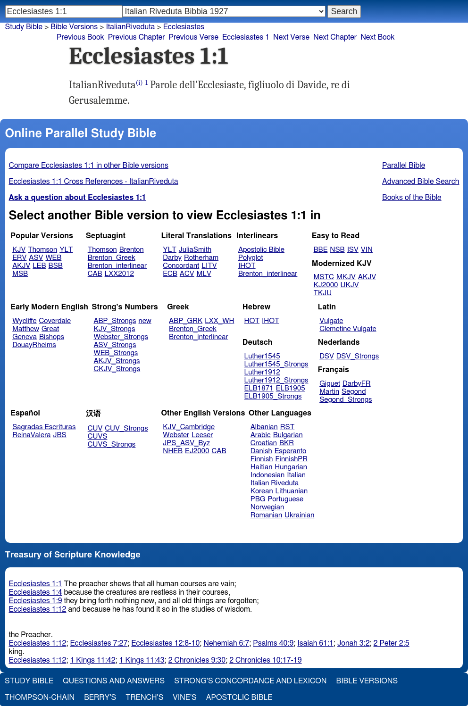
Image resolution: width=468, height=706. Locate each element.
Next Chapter (335, 37)
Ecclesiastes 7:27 (98, 643)
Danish (261, 451)
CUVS (98, 436)
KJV (18, 249)
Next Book (377, 37)
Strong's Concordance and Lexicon (250, 681)
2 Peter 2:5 (392, 643)
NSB (337, 249)
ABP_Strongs (114, 320)
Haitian (262, 467)
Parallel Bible (403, 165)
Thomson (42, 249)
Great (50, 328)
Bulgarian (288, 435)
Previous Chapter (136, 37)
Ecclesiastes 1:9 (35, 601)
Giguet (329, 383)
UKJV (350, 285)
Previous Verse (193, 37)
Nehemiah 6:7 (226, 643)
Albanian (264, 427)
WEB (53, 257)
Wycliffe (24, 320)
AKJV (21, 265)
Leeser (202, 435)
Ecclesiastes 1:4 (35, 592)
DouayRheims (34, 345)
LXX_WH (219, 320)
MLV (203, 273)
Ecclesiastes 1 (245, 37)
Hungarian (291, 467)
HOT (251, 320)
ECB (170, 273)
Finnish (262, 459)
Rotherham (201, 257)
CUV (95, 428)
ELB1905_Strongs (273, 396)
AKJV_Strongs (116, 361)
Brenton (131, 249)
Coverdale (55, 320)
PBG (258, 499)
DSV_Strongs (357, 356)
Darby (172, 257)
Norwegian (267, 507)
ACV (187, 273)
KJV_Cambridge (189, 427)
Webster (176, 435)
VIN (367, 249)
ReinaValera (31, 435)
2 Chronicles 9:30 (197, 660)
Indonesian (268, 475)
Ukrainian (299, 515)
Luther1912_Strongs (276, 380)
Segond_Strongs (345, 399)
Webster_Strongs (120, 337)
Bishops (51, 337)
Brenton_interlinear (117, 265)
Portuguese (285, 499)
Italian (296, 475)
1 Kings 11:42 (92, 660)
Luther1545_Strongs (276, 364)
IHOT (247, 265)
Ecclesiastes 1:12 (38, 609)
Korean (262, 491)
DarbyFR (357, 383)
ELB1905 (290, 388)
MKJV (346, 277)
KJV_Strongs (114, 328)
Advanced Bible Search (420, 181)
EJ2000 (197, 451)
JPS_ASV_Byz (186, 443)
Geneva (24, 337)
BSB (56, 265)
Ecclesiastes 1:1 (35, 584)
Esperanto (291, 451)
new (145, 320)
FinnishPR (292, 459)
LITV (209, 265)
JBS (59, 435)
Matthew (25, 328)
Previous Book (80, 37)
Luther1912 (262, 372)
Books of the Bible (412, 197)
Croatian (264, 443)
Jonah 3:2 (353, 643)
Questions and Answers (114, 681)
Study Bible (23, 27)
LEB (39, 265)
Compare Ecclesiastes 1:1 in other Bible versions (88, 165)
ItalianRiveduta (130, 27)
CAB (95, 273)
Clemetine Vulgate (347, 328)
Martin (329, 391)
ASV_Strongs (114, 345)
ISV (353, 249)
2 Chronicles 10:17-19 (265, 660)
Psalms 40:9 (273, 643)
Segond (354, 391)
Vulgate (331, 320)
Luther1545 (262, 356)
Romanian (266, 515)
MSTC (324, 277)
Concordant (181, 265)
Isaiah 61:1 (315, 643)
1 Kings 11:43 (142, 660)
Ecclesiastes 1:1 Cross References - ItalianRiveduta (93, 181)
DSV (326, 356)
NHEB (173, 451)
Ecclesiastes (183, 27)
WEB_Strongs (115, 353)
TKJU (323, 293)
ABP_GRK (185, 320)
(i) (139, 83)
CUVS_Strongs (112, 444)
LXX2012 (119, 273)
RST (287, 427)
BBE (321, 249)
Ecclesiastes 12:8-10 (165, 643)
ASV (36, 257)
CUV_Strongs (126, 428)
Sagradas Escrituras (43, 427)
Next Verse (291, 37)
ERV (19, 257)
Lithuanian (292, 491)
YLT (66, 249)
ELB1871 (259, 388)
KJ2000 (326, 285)
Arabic (261, 435)
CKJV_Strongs (116, 369)
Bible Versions (74, 27)
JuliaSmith (195, 249)
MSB (20, 273)
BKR (286, 443)
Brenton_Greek (111, 257)
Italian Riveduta (275, 483)
